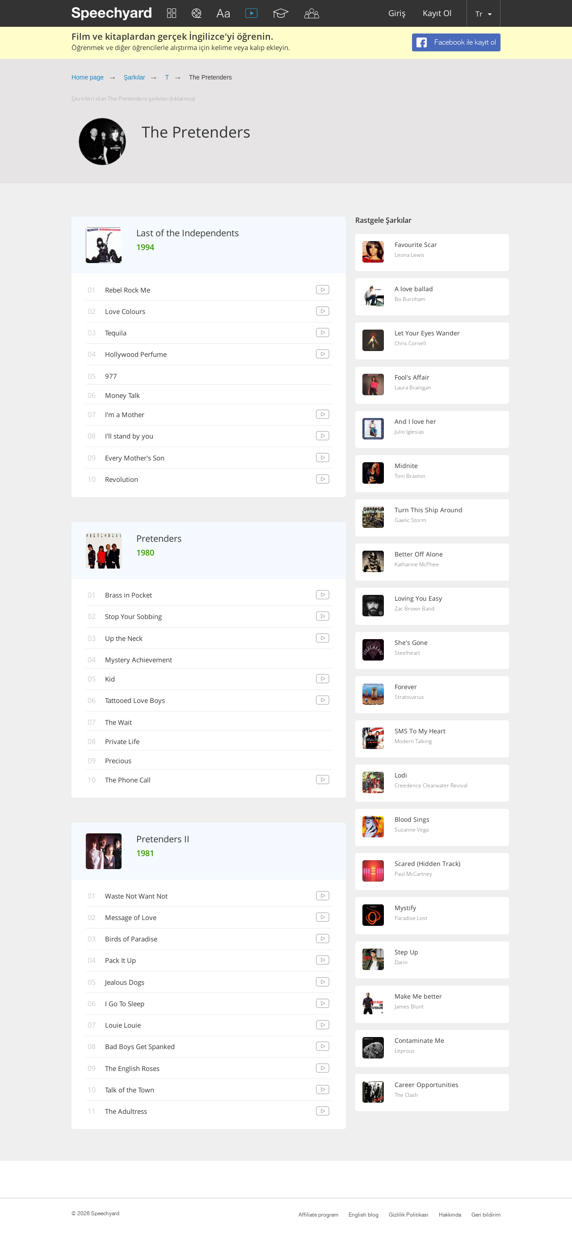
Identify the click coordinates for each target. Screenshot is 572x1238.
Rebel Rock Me (131, 290)
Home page (88, 77)
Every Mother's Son (139, 461)
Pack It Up (123, 969)
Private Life (125, 748)
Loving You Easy (419, 598)
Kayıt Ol (437, 13)
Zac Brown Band (416, 609)
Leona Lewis (411, 255)
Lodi (401, 775)
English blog (364, 1215)
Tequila (118, 334)
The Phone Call (132, 787)
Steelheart (408, 653)
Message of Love (134, 925)
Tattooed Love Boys (139, 706)
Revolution (125, 483)
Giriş (397, 13)
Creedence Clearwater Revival (433, 786)
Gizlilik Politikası (408, 1215)
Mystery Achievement (143, 664)
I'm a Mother (128, 417)
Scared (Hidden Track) (428, 863)
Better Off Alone (420, 554)
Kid (112, 684)
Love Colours (129, 312)
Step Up (407, 952)
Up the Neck (127, 643)
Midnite (406, 465)
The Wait (121, 728)
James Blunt (410, 1007)
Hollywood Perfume (140, 356)
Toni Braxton (411, 477)
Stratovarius (410, 698)
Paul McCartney (415, 874)
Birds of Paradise (135, 947)
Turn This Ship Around (429, 510)
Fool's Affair (413, 377)
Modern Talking (415, 742)
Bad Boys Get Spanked (144, 1056)
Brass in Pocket (132, 599)
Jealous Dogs (128, 990)
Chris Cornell (411, 344)
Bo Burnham (411, 300)
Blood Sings (413, 819)
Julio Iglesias (410, 432)
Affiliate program (318, 1215)
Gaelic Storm (411, 521)
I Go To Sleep (128, 1012)
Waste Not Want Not (141, 903)
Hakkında (450, 1215)
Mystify (406, 907)
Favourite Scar (416, 244)
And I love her (416, 421)
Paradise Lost (412, 919)
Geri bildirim (485, 1215)
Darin (402, 963)
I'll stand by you (133, 439)
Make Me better (419, 996)
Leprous (405, 1051)
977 (113, 378)
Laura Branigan (415, 388)
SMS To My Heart (421, 731)
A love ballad (414, 288)
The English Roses (137, 1078)
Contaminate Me (420, 1040)
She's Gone (412, 642)
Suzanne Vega (413, 830)
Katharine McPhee (418, 565)
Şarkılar (134, 77)
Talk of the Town (133, 1100)
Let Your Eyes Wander (428, 333)
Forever (406, 686)
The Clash (407, 1096)
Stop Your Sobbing (138, 621)
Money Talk (125, 397)
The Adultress (130, 1122)
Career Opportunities (427, 1084)
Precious (121, 767)
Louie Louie (126, 1034)
